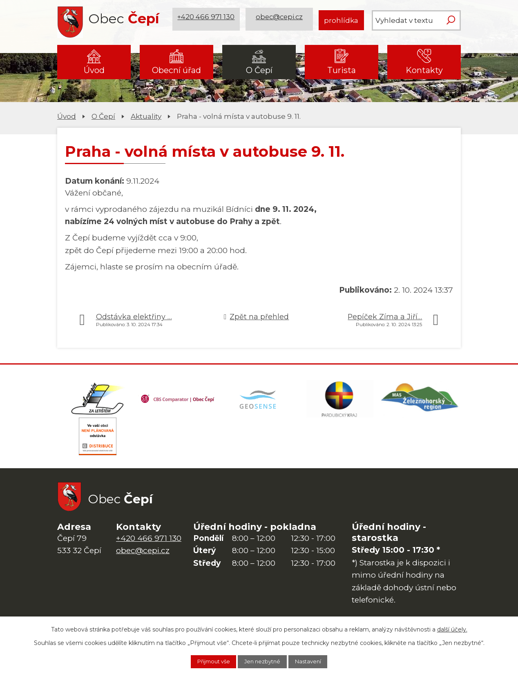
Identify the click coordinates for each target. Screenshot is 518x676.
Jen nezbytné (263, 661)
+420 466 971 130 (207, 20)
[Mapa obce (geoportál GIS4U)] (259, 400)
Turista (341, 70)
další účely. (452, 628)
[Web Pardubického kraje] (339, 400)
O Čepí (259, 70)
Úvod (94, 70)
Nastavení (315, 661)
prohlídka (341, 20)
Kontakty (424, 70)
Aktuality (146, 116)
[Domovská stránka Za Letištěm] (97, 400)
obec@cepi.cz (280, 20)
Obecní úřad (176, 70)
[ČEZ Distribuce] (97, 441)
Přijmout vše (206, 661)
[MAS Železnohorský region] (420, 400)
